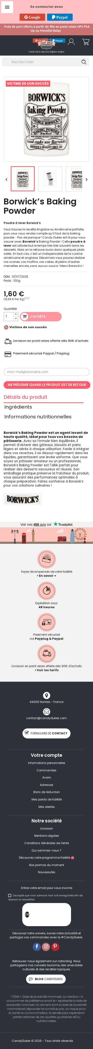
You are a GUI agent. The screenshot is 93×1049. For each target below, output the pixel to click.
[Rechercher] (45, 61)
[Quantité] (9, 316)
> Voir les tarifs (47, 670)
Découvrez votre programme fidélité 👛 (46, 858)
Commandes (46, 770)
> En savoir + (46, 576)
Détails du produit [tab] (25, 397)
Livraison (46, 829)
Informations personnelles (46, 763)
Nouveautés (46, 872)
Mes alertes (46, 807)
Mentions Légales (46, 836)
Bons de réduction (46, 792)
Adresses (46, 785)
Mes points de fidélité (47, 799)
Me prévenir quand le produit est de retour (47, 385)
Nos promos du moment (46, 865)
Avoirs (46, 777)
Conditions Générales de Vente (46, 843)
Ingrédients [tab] (18, 407)
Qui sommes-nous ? (46, 850)
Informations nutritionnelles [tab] (37, 417)
